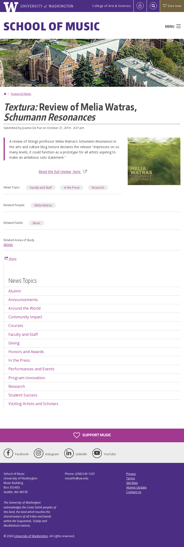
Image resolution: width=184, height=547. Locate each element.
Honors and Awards (26, 351)
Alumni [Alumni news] (14, 291)
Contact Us (133, 492)
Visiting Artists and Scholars (33, 403)
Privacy (131, 474)
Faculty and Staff (41, 188)
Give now (172, 6)
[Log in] (140, 6)
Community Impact (25, 317)
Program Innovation (26, 377)
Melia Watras (43, 205)
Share (11, 258)
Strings (8, 245)
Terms (130, 478)
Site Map (132, 483)
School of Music (52, 26)
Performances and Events (31, 369)
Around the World (24, 308)
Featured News (21, 94)
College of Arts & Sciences (111, 6)
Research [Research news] (98, 188)
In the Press (72, 188)
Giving (14, 343)
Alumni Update (136, 487)
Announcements (23, 299)
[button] (154, 160)
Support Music (92, 435)
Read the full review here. (63, 171)
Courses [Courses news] (15, 325)
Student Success (22, 395)
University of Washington (31, 536)
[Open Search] (153, 6)
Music (36, 223)
